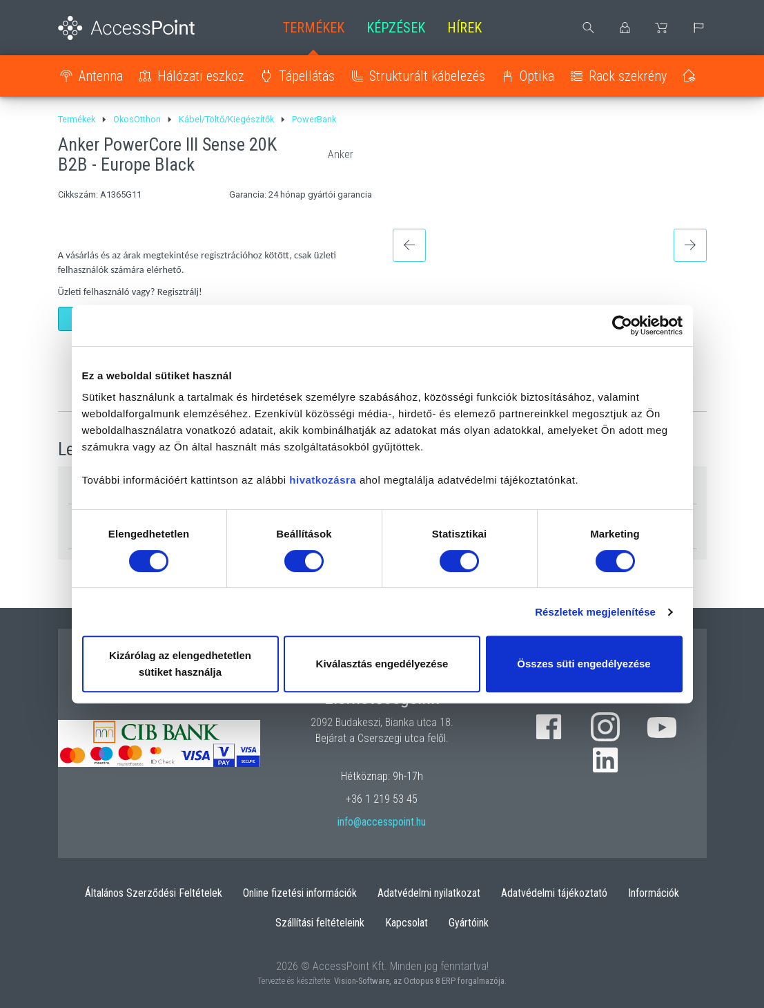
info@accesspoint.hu (381, 821)
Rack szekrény (628, 76)
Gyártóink (469, 922)
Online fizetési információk (300, 893)
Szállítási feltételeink (319, 922)
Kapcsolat (406, 922)
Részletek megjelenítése (595, 612)
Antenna (101, 76)
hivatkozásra (322, 480)
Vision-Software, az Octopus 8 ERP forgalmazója (419, 981)
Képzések (395, 27)
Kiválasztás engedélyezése (382, 663)
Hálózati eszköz (200, 76)
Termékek (313, 27)
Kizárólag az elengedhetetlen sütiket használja (180, 663)
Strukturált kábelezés (427, 76)
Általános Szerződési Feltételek (153, 893)
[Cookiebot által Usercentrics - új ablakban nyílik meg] (622, 325)
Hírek (464, 27)
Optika (537, 76)
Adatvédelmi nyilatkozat (429, 893)
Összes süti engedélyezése (583, 663)
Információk (653, 893)
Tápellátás (307, 76)
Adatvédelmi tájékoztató (554, 893)
